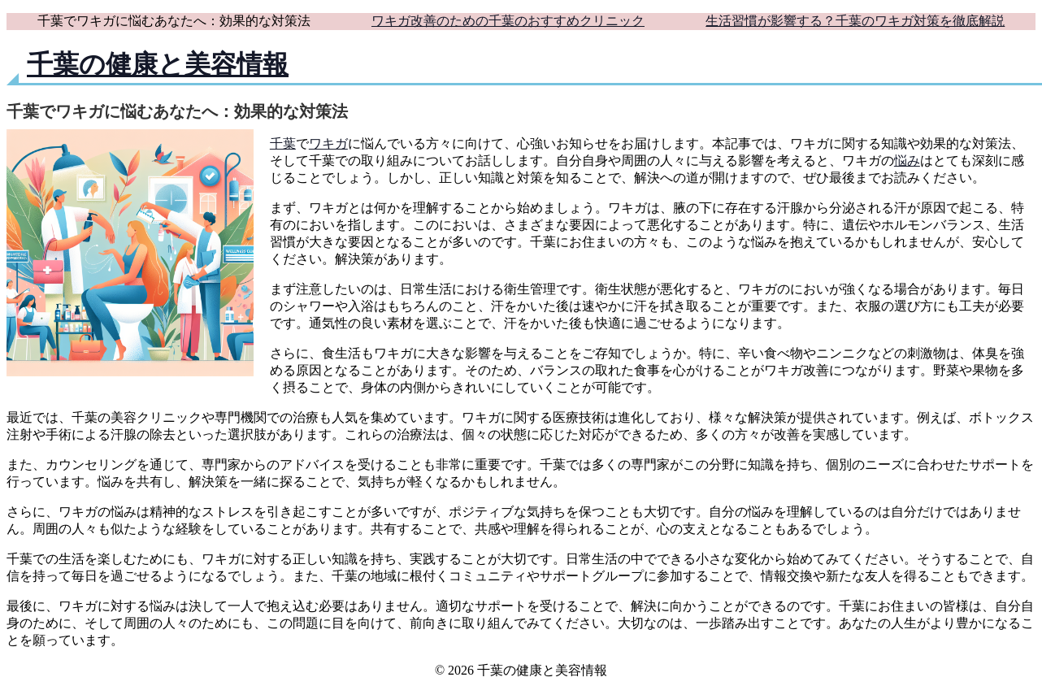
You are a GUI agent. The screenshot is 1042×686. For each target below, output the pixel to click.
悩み (907, 160)
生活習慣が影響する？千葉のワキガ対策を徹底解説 (855, 21)
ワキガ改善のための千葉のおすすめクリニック (508, 21)
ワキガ (328, 143)
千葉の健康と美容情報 (158, 64)
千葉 (283, 143)
